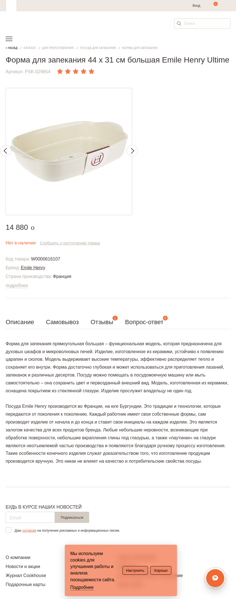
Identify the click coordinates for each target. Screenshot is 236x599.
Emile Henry (33, 267)
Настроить (135, 570)
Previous (5, 150)
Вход (196, 6)
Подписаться (72, 517)
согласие (29, 531)
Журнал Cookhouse (26, 575)
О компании (18, 557)
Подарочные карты (25, 584)
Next (132, 150)
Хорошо (161, 570)
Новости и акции (23, 566)
